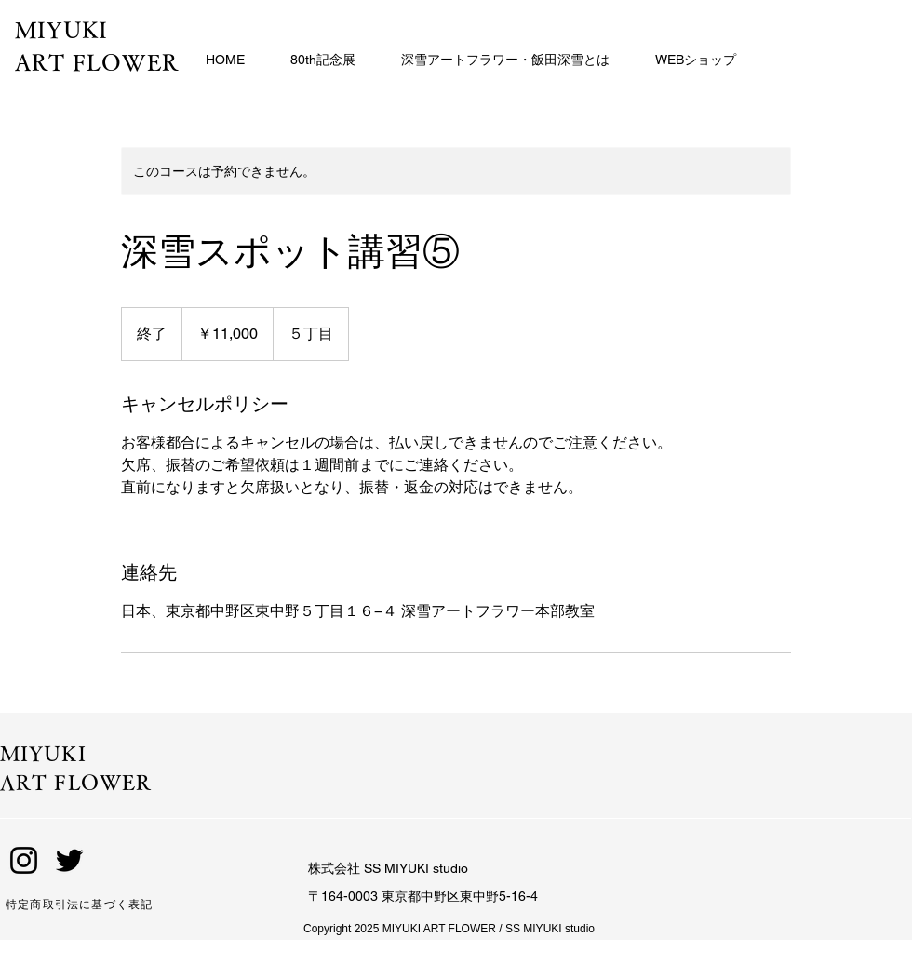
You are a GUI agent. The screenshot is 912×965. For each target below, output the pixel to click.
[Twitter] (69, 860)
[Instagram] (24, 860)
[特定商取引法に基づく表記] (109, 904)
